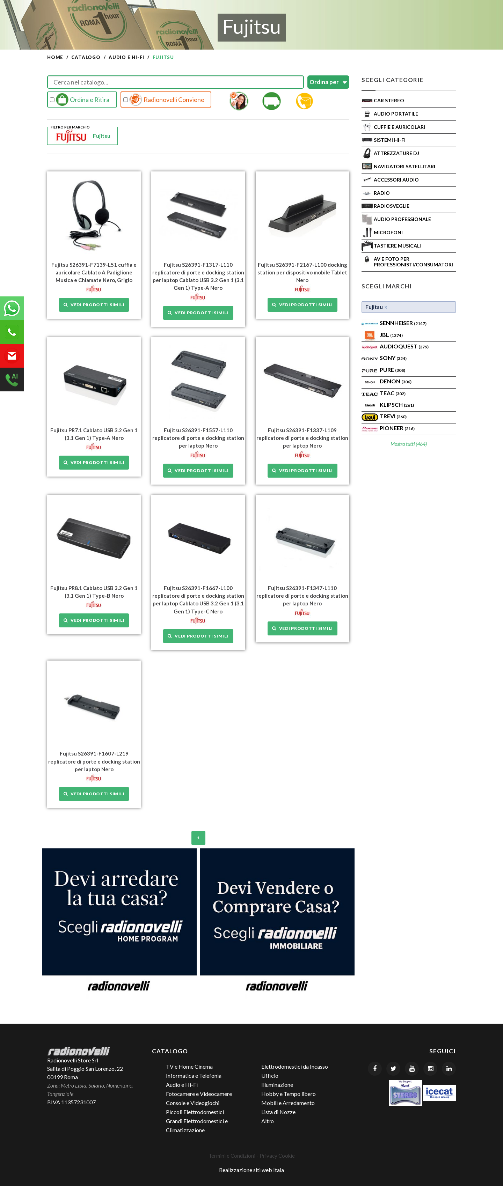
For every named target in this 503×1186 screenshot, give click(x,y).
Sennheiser (403, 322)
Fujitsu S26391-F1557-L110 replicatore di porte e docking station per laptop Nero (198, 438)
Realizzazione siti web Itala (251, 1169)
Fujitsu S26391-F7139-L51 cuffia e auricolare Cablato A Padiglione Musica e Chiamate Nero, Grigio (94, 272)
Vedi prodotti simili (94, 304)
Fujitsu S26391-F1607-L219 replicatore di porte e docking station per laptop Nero (94, 761)
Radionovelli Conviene (163, 99)
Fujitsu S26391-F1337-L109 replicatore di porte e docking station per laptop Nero (302, 438)
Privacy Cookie (277, 1155)
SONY (393, 357)
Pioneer (397, 428)
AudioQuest (404, 346)
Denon (395, 381)
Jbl (391, 334)
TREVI (393, 416)
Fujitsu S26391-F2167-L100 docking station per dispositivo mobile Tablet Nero (302, 272)
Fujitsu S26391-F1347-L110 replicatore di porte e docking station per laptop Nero (302, 595)
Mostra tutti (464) (409, 444)
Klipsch (397, 404)
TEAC (393, 393)
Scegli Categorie (393, 79)
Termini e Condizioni (232, 1155)
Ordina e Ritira (79, 99)
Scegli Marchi (387, 286)
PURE (392, 369)
